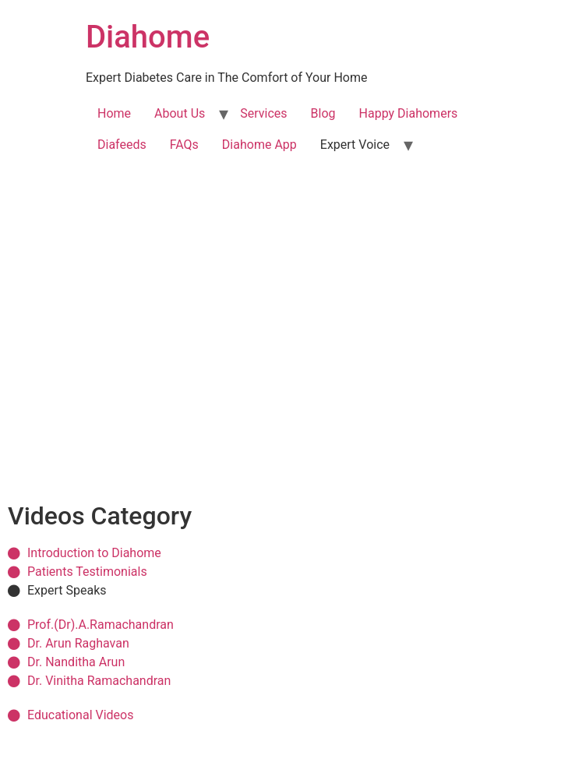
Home (114, 113)
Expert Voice (355, 144)
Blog (323, 113)
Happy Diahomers (408, 113)
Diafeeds (121, 144)
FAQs (184, 144)
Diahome (148, 37)
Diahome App (259, 144)
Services (263, 113)
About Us (179, 113)
